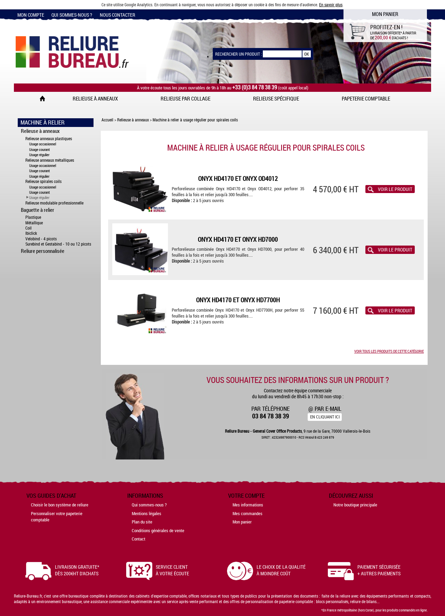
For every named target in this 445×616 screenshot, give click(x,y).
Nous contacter (117, 14)
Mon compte (30, 14)
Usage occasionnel (42, 143)
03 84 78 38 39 (270, 416)
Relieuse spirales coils (43, 181)
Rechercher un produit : (238, 54)
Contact (138, 539)
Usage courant (39, 149)
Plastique (33, 217)
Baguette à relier (37, 209)
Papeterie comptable (366, 98)
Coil (28, 228)
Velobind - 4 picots (41, 239)
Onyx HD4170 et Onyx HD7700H (238, 300)
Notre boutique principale (355, 505)
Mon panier (242, 522)
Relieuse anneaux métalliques (49, 160)
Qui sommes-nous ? (71, 14)
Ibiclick (31, 233)
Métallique (34, 223)
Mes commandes (247, 513)
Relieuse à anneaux (95, 98)
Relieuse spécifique (276, 98)
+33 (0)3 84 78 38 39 (254, 87)
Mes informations (248, 505)
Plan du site (142, 522)
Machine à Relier (43, 122)
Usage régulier (39, 154)
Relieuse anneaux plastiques (48, 139)
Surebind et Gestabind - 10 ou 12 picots (58, 244)
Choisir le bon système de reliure (59, 505)
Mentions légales (146, 513)
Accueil (107, 119)
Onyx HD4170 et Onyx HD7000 (238, 239)
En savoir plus (330, 4)
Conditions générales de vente (158, 530)
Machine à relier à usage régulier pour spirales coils (195, 119)
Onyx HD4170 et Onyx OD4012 (238, 179)
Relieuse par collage (185, 98)
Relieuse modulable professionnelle (54, 203)
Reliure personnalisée (42, 250)
